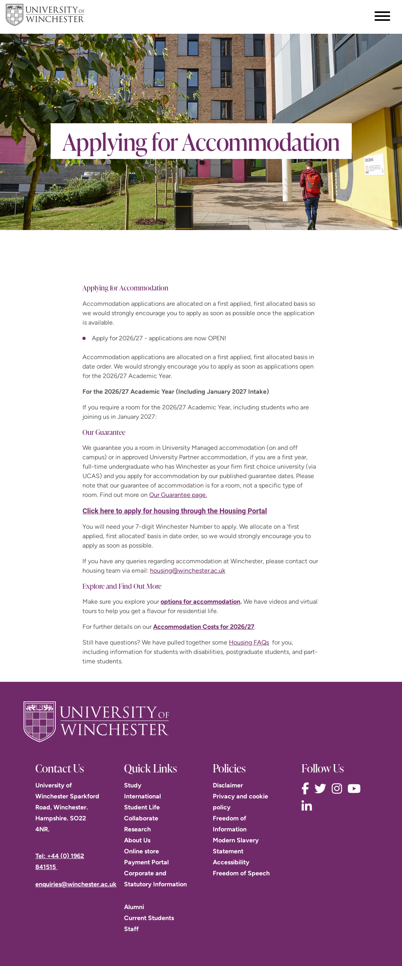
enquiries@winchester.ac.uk (76, 884)
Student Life (142, 807)
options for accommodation (200, 601)
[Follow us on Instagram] (339, 789)
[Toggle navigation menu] (382, 16)
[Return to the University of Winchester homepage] (201, 721)
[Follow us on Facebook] (307, 789)
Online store (141, 851)
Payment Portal (146, 862)
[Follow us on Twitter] (322, 789)
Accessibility (231, 862)
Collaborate (141, 818)
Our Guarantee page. (178, 495)
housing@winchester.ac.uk (187, 570)
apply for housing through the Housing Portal (195, 511)
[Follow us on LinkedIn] (309, 806)
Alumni (134, 907)
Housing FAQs (249, 642)
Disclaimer (228, 785)
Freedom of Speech (241, 873)
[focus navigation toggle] (382, 16)
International (142, 796)
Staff (131, 929)
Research (137, 829)
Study (132, 785)
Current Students (149, 918)
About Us (137, 840)
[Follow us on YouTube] (356, 789)
